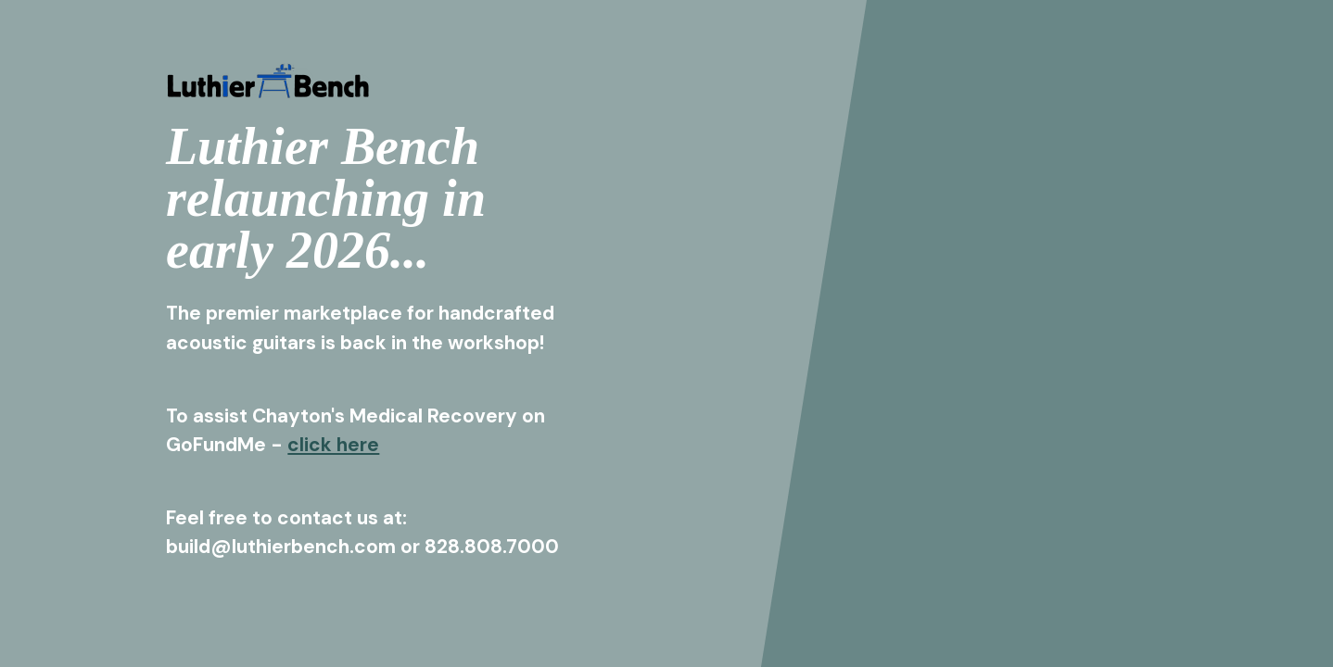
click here (333, 444)
